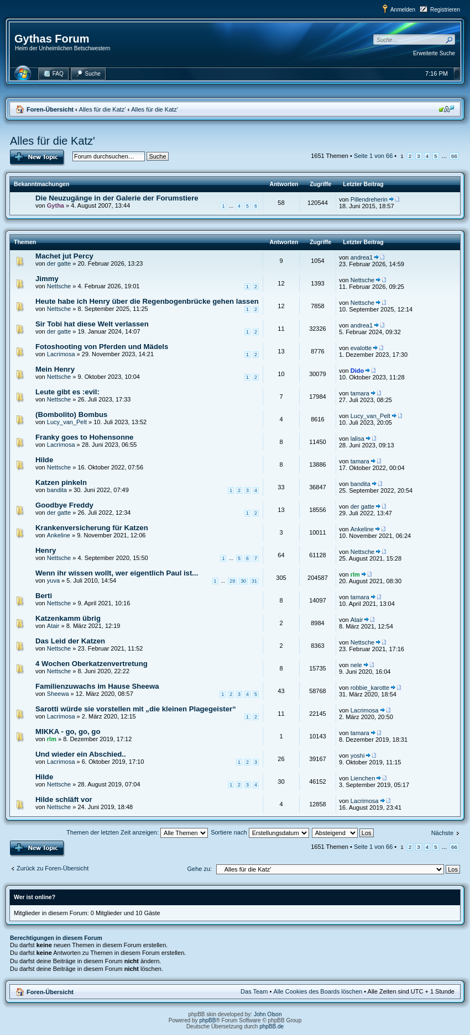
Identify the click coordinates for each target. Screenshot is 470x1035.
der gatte (59, 263)
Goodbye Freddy (64, 505)
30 (243, 581)
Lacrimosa (61, 354)
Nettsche (59, 286)
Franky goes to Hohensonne (84, 437)
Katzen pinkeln (61, 482)
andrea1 (362, 257)
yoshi (358, 755)
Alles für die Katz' (102, 109)
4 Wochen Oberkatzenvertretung (91, 663)
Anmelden (402, 10)
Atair (53, 625)
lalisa (357, 438)
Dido (357, 370)
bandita (57, 490)
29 (232, 581)
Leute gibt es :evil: (67, 392)
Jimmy (47, 278)
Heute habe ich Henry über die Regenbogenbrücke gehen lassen (147, 301)
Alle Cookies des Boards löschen (317, 991)
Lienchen (363, 778)
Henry (45, 550)
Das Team (254, 991)
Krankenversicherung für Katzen (91, 528)
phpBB (207, 1020)
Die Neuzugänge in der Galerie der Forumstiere (117, 198)
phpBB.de (271, 1026)
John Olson (268, 1014)
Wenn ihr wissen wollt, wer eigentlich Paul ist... (116, 573)
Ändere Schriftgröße (446, 109)
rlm (355, 574)
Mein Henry (55, 369)
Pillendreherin (369, 199)
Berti (43, 596)
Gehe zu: (199, 868)
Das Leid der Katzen (70, 641)
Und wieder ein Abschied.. (80, 754)
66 (454, 156)
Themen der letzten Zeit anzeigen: (137, 832)
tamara (360, 393)
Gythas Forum (52, 39)
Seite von (373, 155)
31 (254, 581)
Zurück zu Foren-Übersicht (52, 868)
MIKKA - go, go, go (67, 731)
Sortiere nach (260, 832)
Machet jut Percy (64, 256)
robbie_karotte (370, 687)
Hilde (44, 460)
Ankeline (58, 535)
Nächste (442, 833)
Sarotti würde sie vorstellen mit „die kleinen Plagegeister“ (135, 709)
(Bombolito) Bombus (71, 414)
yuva (53, 580)
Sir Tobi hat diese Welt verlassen (92, 324)
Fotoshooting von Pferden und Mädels (101, 346)
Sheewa (58, 693)
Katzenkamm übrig (68, 618)
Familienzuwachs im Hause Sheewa (97, 686)
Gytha (55, 205)
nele (356, 665)
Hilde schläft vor (63, 799)
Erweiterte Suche (434, 53)
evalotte (361, 348)
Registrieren (445, 10)
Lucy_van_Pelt (67, 422)
